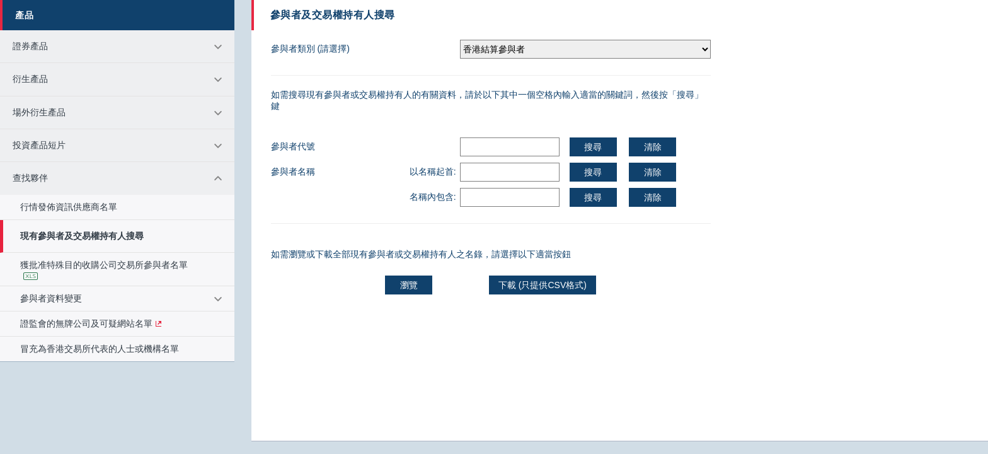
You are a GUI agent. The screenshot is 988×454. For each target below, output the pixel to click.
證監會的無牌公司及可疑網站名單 (86, 323)
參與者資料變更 (51, 298)
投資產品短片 (39, 145)
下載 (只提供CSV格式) (542, 285)
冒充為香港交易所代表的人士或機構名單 (99, 349)
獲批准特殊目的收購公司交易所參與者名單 (104, 269)
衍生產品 (30, 79)
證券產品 (30, 46)
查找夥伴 (30, 178)
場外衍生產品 (39, 112)
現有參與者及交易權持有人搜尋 (82, 236)
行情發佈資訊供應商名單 (68, 207)
